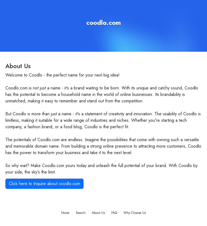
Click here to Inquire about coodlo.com (44, 183)
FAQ (114, 212)
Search (80, 212)
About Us (98, 212)
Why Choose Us (134, 212)
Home (65, 212)
